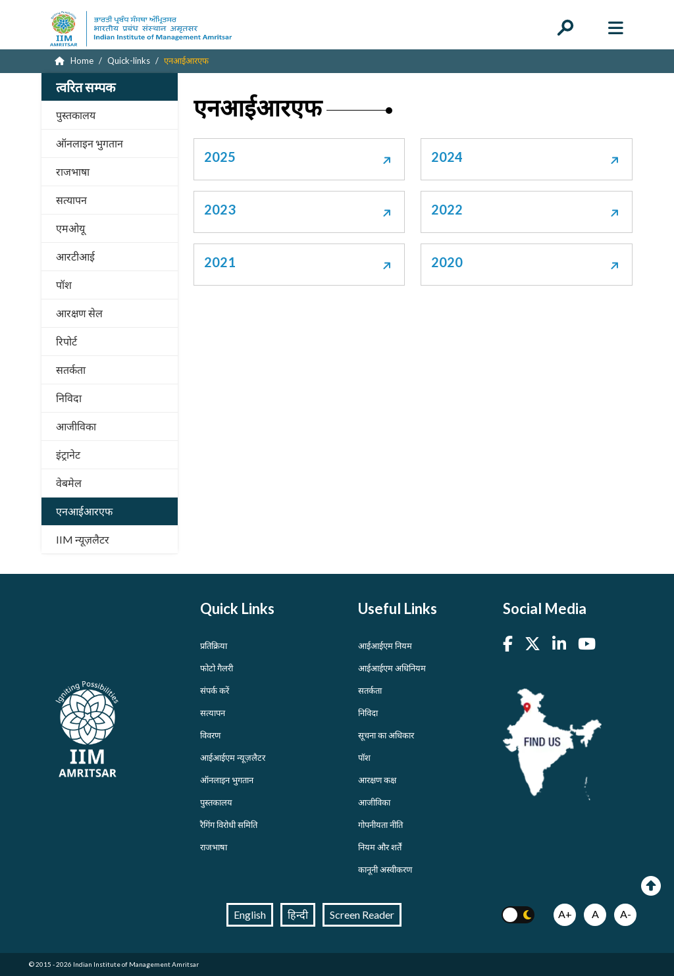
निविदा (69, 398)
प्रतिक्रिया (213, 645)
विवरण (210, 735)
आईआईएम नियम (385, 645)
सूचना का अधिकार (386, 735)
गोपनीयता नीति (380, 824)
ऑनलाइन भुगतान (89, 143)
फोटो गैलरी (216, 668)
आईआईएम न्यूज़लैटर (232, 757)
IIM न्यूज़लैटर (82, 539)
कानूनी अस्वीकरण (385, 869)
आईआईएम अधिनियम (392, 668)
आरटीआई (75, 256)
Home (74, 60)
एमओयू (70, 228)
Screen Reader (362, 914)
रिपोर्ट (66, 341)
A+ (565, 914)
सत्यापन (71, 199)
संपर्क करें (214, 690)
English (250, 914)
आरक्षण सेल (79, 313)
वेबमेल (69, 482)
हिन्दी (298, 914)
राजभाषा (73, 171)
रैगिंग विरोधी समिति (228, 824)
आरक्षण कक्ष (377, 780)
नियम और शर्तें (380, 847)
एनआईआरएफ (84, 511)
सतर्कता (71, 369)
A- (625, 914)
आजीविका (76, 426)
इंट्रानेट (68, 454)
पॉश (64, 284)
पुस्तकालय (75, 115)
